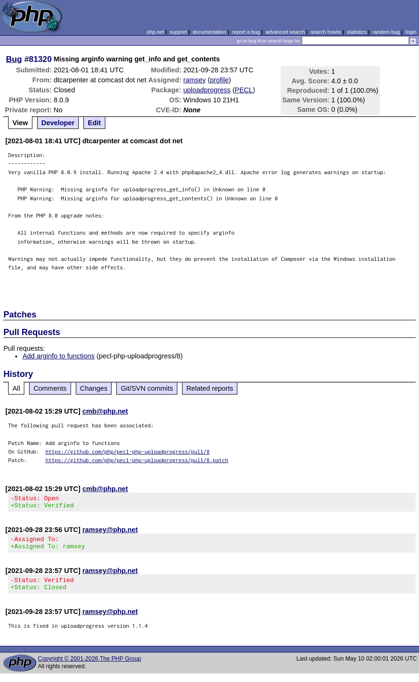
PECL (244, 90)
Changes (94, 388)
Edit (94, 123)
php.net (155, 32)
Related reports (209, 388)
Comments (50, 388)
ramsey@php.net (110, 532)
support (178, 32)
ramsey (195, 80)
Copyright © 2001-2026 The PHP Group (89, 667)
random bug (386, 32)
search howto (325, 32)
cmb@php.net (105, 411)
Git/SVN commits (147, 388)
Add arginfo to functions (58, 356)
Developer (58, 123)
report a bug (246, 32)
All (16, 388)
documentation (209, 32)
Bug (14, 59)
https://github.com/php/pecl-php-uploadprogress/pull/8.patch (136, 460)
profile (219, 80)
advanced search (285, 32)
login (411, 32)
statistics (357, 32)
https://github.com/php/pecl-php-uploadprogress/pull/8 (127, 451)
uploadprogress (207, 90)
